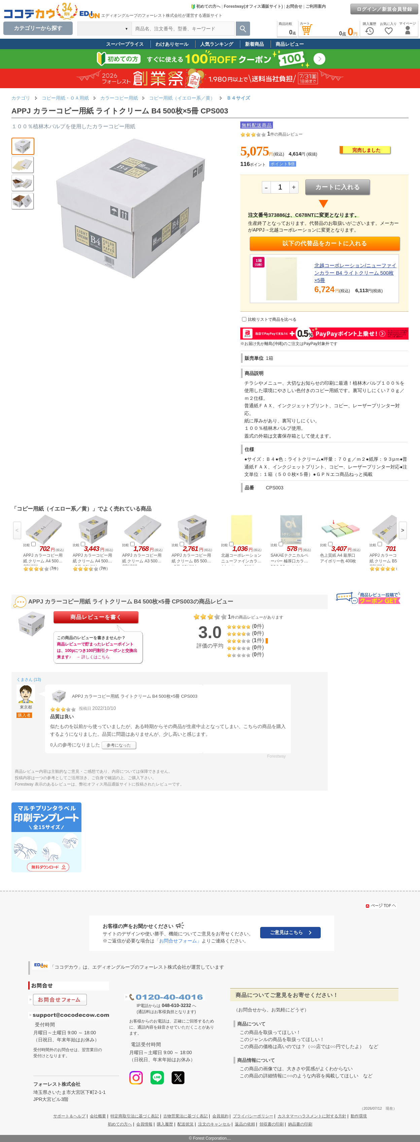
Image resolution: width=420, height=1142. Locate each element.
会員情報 (144, 1124)
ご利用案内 (316, 6)
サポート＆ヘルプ (69, 1116)
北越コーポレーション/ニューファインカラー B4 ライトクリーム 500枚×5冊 (355, 273)
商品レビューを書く (96, 617)
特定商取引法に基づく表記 (134, 1116)
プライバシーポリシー (253, 1116)
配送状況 (185, 1124)
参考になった (119, 745)
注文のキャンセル (214, 1124)
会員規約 (220, 1116)
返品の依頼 (245, 1124)
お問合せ (294, 6)
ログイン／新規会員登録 (384, 9)
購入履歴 (165, 1124)
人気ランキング (216, 44)
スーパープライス (125, 44)
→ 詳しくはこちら (92, 657)
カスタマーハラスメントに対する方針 (312, 1116)
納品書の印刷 (300, 1124)
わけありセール (171, 44)
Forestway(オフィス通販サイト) (253, 6)
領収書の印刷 (271, 1124)
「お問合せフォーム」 (178, 940)
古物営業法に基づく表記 (185, 1116)
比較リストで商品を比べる (272, 319)
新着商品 (254, 44)
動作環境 (359, 1116)
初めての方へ (205, 6)
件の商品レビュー (285, 134)
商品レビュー (290, 44)
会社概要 (98, 1116)
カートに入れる (337, 187)
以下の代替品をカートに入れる (324, 243)
